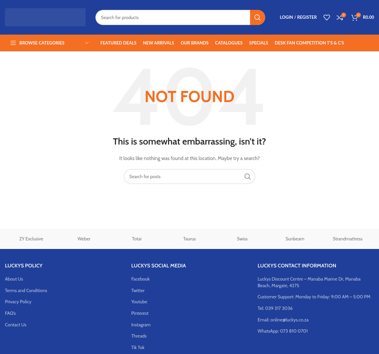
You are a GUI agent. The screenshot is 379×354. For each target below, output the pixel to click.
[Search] (180, 17)
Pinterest (139, 313)
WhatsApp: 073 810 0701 (283, 331)
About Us (14, 279)
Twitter (138, 290)
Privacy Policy (18, 302)
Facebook (140, 279)
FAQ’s (10, 313)
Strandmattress (348, 239)
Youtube (139, 302)
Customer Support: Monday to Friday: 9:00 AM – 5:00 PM (314, 297)
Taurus (189, 239)
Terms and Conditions (26, 290)
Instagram (141, 325)
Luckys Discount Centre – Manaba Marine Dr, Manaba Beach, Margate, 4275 (309, 282)
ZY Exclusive (31, 239)
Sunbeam (295, 239)
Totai (136, 239)
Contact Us (15, 325)
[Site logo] (45, 17)
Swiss (242, 239)
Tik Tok (137, 347)
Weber (84, 239)
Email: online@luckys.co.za (283, 320)
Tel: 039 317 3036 (275, 308)
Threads (139, 336)
